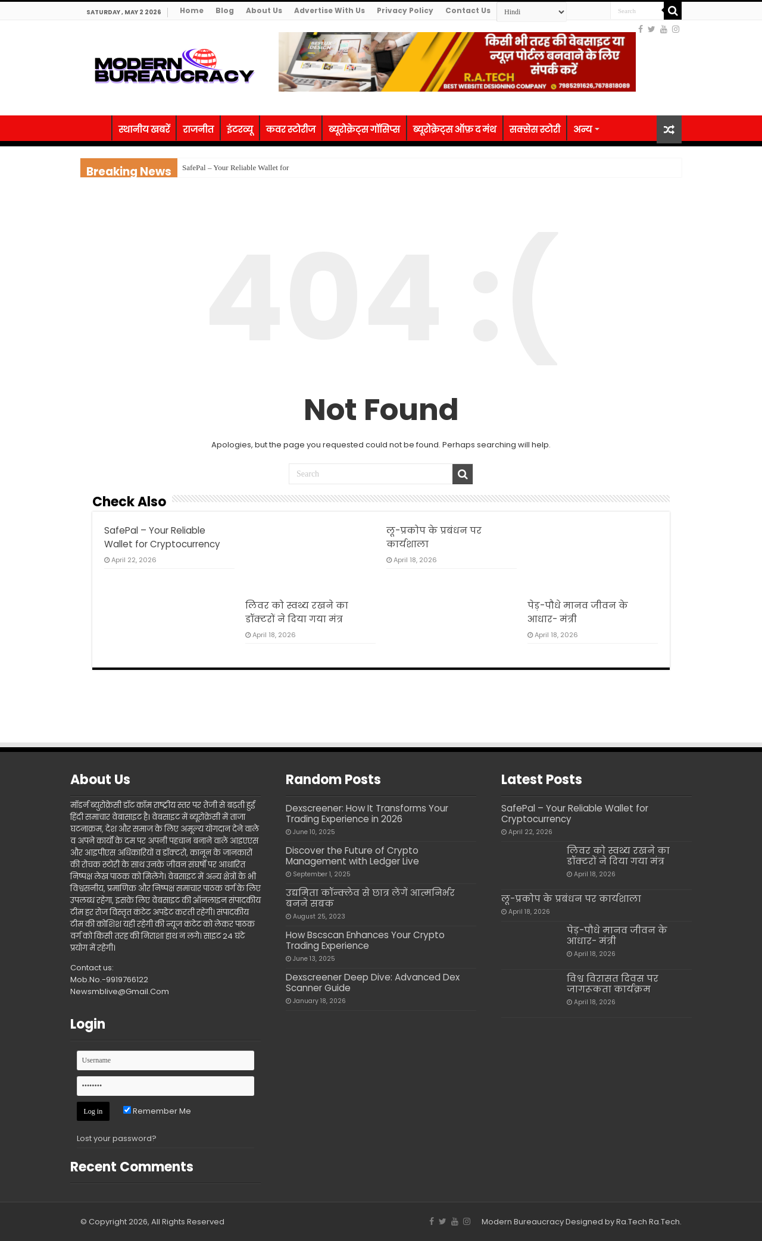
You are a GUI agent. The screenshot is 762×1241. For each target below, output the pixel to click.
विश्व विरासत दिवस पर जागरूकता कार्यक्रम (612, 983)
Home (192, 10)
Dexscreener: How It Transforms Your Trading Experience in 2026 (367, 813)
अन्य (582, 129)
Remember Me (157, 1111)
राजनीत (198, 129)
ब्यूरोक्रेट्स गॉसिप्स (364, 129)
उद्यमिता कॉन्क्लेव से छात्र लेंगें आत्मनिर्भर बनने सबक (370, 898)
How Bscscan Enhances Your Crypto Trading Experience (365, 940)
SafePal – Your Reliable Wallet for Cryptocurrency (574, 813)
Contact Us (468, 10)
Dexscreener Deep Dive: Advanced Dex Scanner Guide (373, 982)
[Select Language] (531, 12)
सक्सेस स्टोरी (535, 129)
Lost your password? (117, 1138)
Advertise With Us (329, 10)
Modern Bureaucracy (523, 1221)
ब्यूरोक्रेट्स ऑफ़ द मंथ (454, 129)
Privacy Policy (405, 10)
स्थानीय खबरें (144, 129)
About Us (264, 10)
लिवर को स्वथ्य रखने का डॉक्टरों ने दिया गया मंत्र (618, 855)
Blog (225, 10)
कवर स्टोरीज (291, 129)
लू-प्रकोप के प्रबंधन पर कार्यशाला (571, 898)
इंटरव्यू (240, 129)
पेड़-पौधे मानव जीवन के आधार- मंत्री (617, 935)
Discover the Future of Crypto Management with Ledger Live (352, 855)
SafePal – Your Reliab (216, 167)
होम (95, 127)
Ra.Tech (664, 1221)
